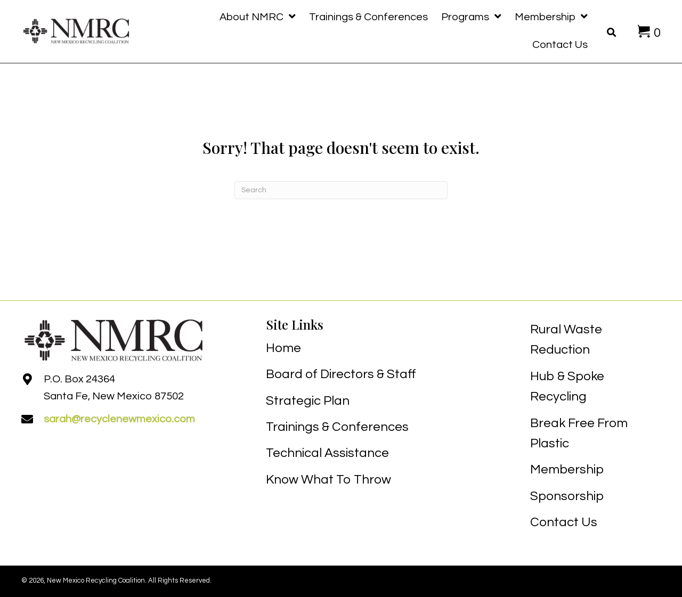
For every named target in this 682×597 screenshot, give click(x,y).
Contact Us (563, 522)
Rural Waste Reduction (566, 339)
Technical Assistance (327, 453)
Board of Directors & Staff (341, 374)
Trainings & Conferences (337, 427)
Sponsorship (567, 496)
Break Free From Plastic (579, 433)
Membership (567, 469)
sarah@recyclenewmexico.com (119, 419)
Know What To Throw (328, 479)
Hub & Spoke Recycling (567, 386)
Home (283, 348)
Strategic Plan (308, 400)
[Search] (341, 190)
